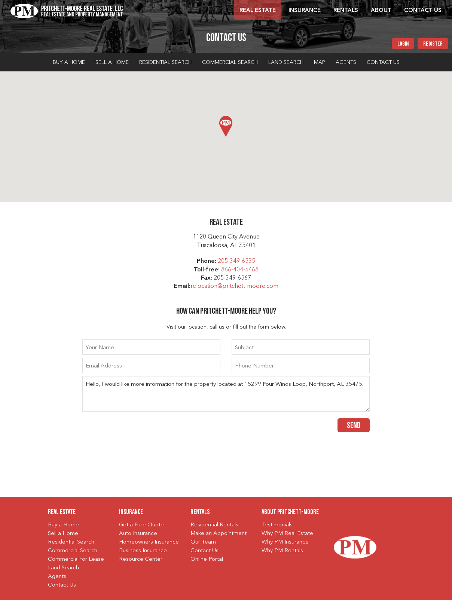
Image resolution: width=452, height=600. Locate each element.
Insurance (304, 10)
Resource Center (140, 559)
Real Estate (257, 10)
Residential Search (165, 62)
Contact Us (423, 10)
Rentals (345, 10)
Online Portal (206, 559)
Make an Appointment (218, 533)
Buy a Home (69, 62)
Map (319, 62)
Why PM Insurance (285, 542)
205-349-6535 (236, 261)
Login (403, 44)
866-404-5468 (240, 270)
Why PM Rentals (282, 551)
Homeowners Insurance (149, 542)
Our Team (203, 542)
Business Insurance (143, 551)
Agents (346, 62)
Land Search (285, 62)
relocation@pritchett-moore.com (234, 286)
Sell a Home (112, 62)
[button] (225, 126)
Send (353, 426)
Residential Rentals (214, 525)
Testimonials (277, 525)
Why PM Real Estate (287, 533)
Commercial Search (230, 62)
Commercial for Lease (76, 559)
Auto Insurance (138, 533)
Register (433, 44)
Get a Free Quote (141, 525)
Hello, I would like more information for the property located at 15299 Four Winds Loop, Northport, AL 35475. (226, 394)
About (381, 10)
